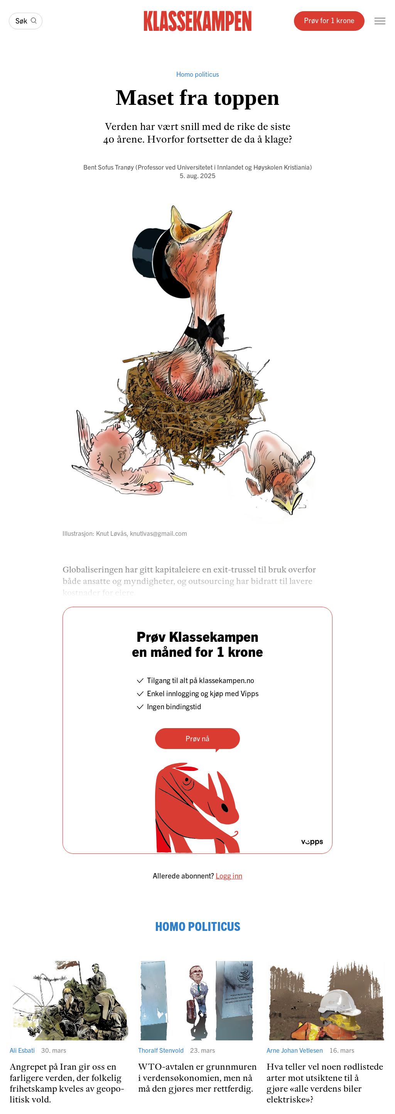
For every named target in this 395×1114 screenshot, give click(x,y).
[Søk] (25, 21)
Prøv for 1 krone (329, 20)
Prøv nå (197, 738)
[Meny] (380, 21)
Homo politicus (197, 74)
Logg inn (229, 875)
